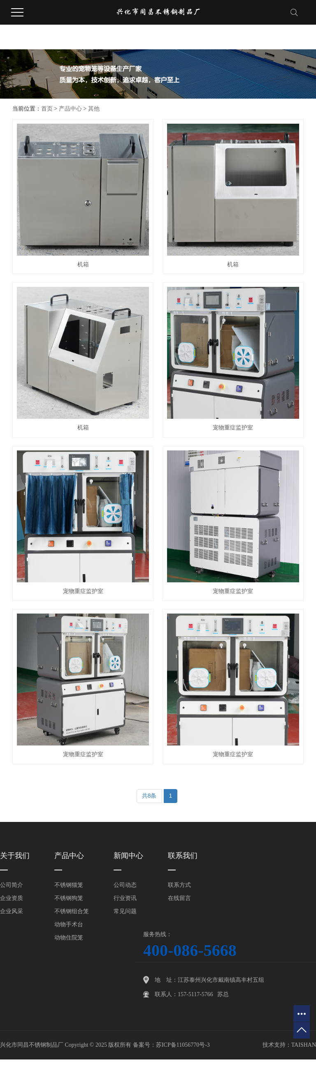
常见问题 (125, 911)
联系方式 (179, 885)
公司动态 (125, 885)
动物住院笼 (68, 938)
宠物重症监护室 (233, 428)
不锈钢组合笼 (71, 911)
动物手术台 (68, 924)
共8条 (149, 795)
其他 (94, 109)
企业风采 (11, 911)
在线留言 (179, 898)
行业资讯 (125, 898)
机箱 (83, 264)
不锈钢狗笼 (68, 898)
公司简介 (11, 885)
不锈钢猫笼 (68, 885)
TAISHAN (303, 1045)
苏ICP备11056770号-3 (183, 1045)
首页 (47, 109)
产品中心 (70, 109)
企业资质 (11, 898)
